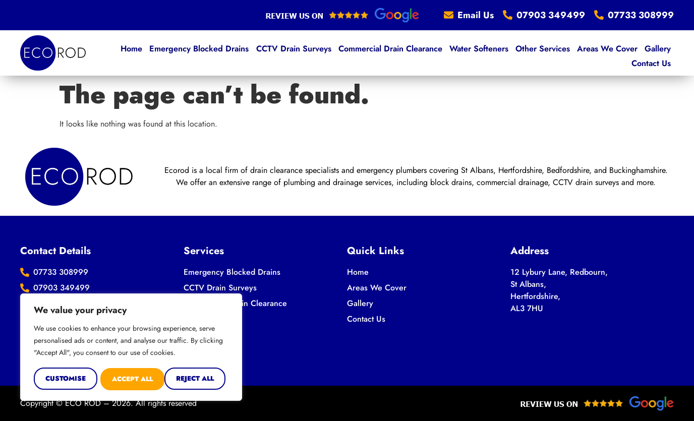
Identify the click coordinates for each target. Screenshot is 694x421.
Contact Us (652, 52)
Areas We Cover (565, 52)
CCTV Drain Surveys (259, 52)
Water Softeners (440, 52)
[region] (131, 348)
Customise (65, 379)
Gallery (614, 52)
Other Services (502, 52)
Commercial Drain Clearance (353, 52)
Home (101, 52)
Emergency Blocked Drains (167, 52)
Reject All (131, 379)
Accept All (197, 379)
